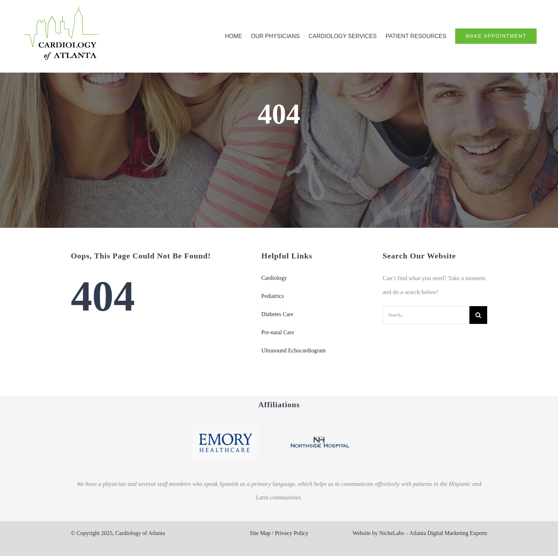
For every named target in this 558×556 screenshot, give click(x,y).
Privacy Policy (291, 533)
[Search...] (426, 315)
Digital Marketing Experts (457, 533)
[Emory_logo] (225, 427)
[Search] (478, 315)
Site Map (260, 533)
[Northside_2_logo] (320, 433)
